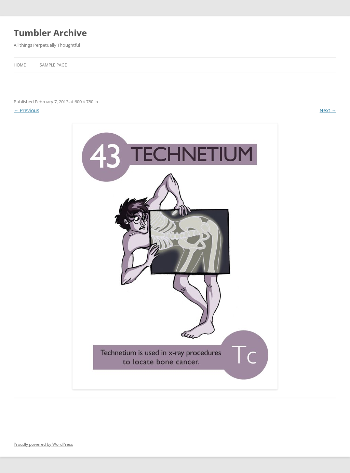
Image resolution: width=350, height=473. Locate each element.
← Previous (26, 110)
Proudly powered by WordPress (43, 444)
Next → (328, 110)
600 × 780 (84, 102)
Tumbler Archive (50, 33)
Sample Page (53, 65)
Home (20, 65)
